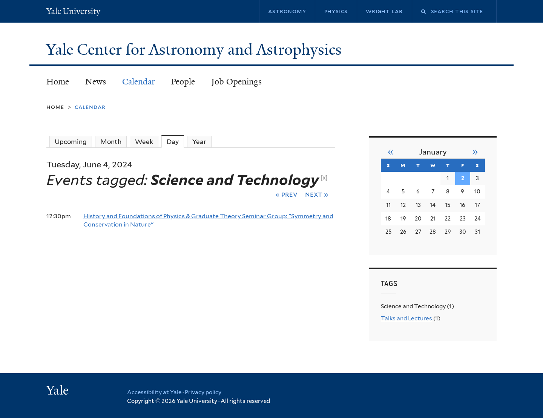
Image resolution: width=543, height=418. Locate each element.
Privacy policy (203, 392)
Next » (316, 194)
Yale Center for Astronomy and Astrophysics (195, 49)
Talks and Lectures (406, 318)
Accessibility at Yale (154, 392)
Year (199, 141)
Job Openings (236, 81)
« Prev (286, 194)
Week (144, 141)
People (183, 81)
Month (110, 141)
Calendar (138, 81)
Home (57, 81)
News (95, 81)
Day (175, 141)
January (433, 151)
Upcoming (71, 141)
